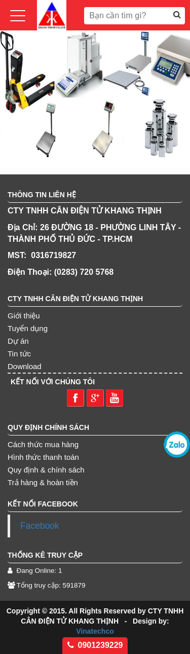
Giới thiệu (24, 315)
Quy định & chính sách (46, 469)
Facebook (39, 526)
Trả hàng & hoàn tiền (43, 482)
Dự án (18, 341)
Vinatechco (94, 631)
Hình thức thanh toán (43, 457)
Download (25, 366)
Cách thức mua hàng (43, 444)
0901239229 (95, 645)
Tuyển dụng (28, 328)
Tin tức (19, 353)
